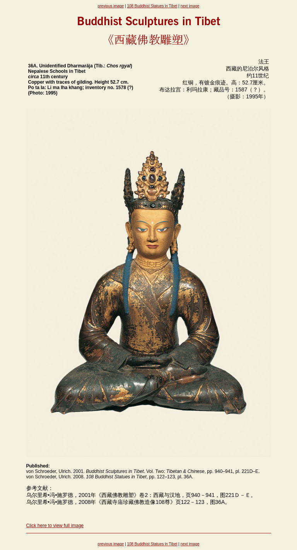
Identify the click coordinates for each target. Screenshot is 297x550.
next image (190, 6)
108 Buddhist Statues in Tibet (152, 6)
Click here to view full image (55, 525)
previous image (110, 6)
